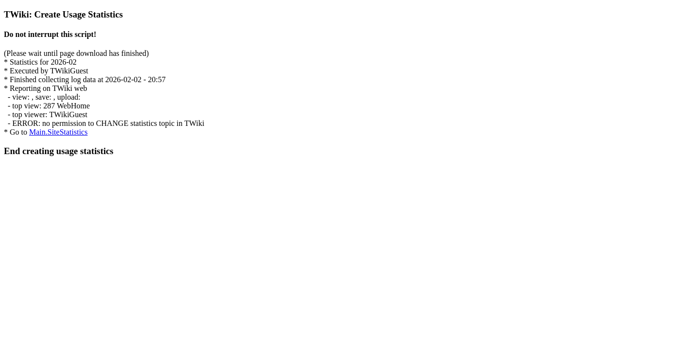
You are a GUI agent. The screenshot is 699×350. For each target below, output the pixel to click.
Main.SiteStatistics (58, 132)
